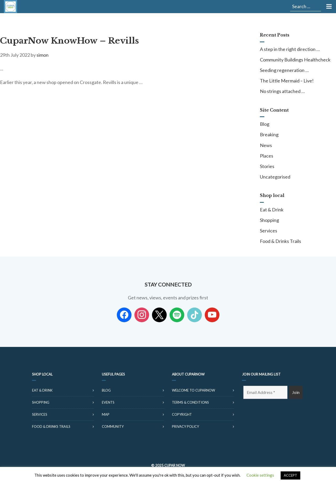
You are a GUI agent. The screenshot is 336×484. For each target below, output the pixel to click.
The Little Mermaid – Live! (287, 81)
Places (266, 156)
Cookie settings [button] (260, 475)
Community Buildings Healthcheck (295, 60)
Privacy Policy (185, 426)
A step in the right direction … (290, 49)
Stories (267, 166)
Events (108, 402)
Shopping (269, 220)
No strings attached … (282, 91)
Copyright (182, 414)
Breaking (269, 134)
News (266, 145)
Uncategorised (275, 177)
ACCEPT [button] (290, 475)
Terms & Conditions (190, 402)
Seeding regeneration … (284, 70)
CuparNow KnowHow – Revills (69, 40)
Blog (264, 124)
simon (42, 55)
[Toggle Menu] (328, 6)
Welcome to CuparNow (193, 390)
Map (105, 414)
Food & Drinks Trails (280, 241)
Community (113, 426)
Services (268, 230)
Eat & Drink (272, 209)
